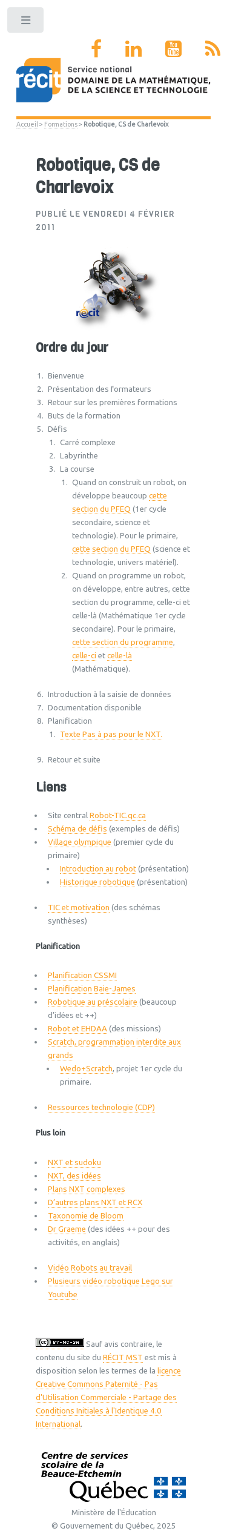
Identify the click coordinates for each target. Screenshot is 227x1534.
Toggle (26, 22)
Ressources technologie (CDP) (101, 1107)
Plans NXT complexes (86, 1189)
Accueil (27, 124)
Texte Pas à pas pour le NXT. (111, 734)
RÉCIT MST (123, 1357)
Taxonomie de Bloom (85, 1215)
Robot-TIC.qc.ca (118, 815)
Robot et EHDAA (77, 1028)
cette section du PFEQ (111, 549)
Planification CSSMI (82, 975)
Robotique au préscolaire (92, 1002)
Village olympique (79, 842)
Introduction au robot (98, 868)
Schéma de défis (77, 828)
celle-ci (84, 655)
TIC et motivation (79, 907)
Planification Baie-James (92, 988)
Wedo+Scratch (86, 1068)
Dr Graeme (67, 1229)
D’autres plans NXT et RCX (95, 1202)
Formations (60, 124)
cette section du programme (122, 642)
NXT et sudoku (74, 1162)
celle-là (119, 655)
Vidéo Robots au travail (90, 1267)
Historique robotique (97, 882)
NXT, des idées (74, 1175)
